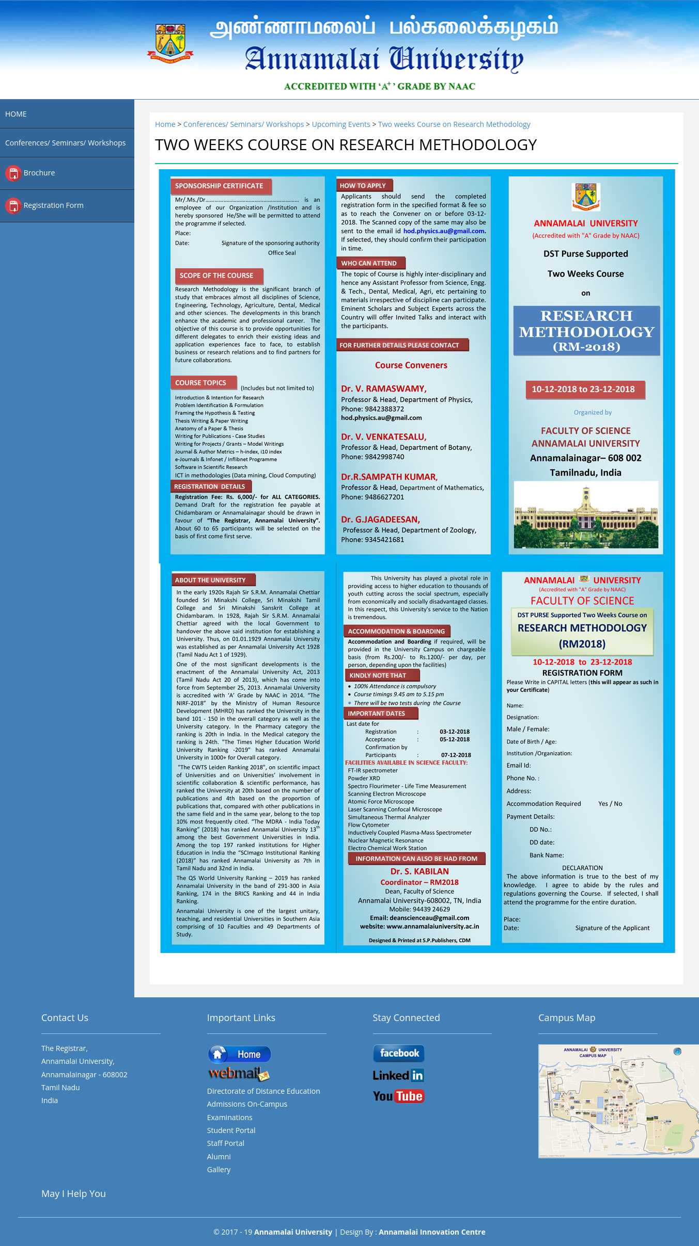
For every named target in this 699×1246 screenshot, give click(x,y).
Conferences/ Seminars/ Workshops (65, 143)
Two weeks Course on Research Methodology (454, 124)
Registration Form (44, 206)
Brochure (30, 173)
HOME (16, 114)
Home (166, 124)
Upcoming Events (342, 124)
